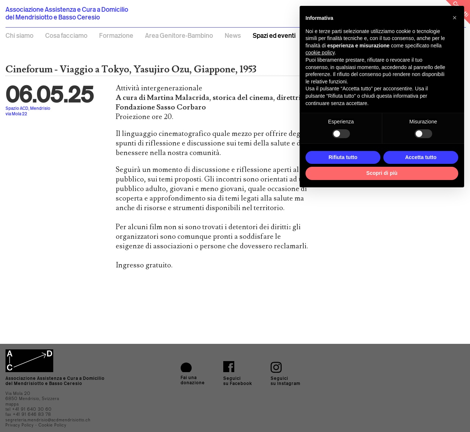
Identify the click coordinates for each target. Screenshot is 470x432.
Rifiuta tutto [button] (343, 157)
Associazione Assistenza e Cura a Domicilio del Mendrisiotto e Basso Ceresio (67, 13)
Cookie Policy (52, 425)
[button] (454, 18)
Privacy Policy (20, 425)
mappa (12, 404)
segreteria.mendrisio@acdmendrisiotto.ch (48, 419)
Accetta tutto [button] (421, 157)
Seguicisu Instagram (285, 380)
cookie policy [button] (320, 52)
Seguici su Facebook (237, 380)
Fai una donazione (193, 380)
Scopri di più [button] (382, 173)
